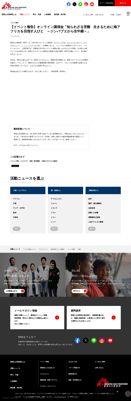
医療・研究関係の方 (74, 380)
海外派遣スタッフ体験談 (57, 249)
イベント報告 (15, 161)
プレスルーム (44, 374)
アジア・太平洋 (28, 208)
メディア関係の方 (74, 368)
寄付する (123, 3)
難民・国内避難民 (35, 161)
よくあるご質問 (88, 15)
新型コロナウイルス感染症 (49, 161)
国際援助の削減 (103, 217)
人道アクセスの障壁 (103, 222)
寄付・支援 (37, 14)
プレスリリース (43, 249)
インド (65, 222)
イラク (65, 212)
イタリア (65, 208)
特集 (79, 249)
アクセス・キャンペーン (48, 386)
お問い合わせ (99, 15)
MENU (128, 14)
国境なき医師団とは (9, 14)
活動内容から (93, 190)
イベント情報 (44, 362)
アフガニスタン (65, 199)
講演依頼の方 (72, 374)
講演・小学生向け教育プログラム (26, 145)
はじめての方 (72, 362)
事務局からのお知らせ (47, 368)
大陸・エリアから (19, 190)
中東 (28, 203)
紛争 (103, 199)
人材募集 (47, 14)
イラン (65, 217)
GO (15, 229)
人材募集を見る (11, 291)
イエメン (65, 203)
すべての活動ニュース (29, 249)
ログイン (106, 3)
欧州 (28, 212)
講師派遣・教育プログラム (48, 380)
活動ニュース (15, 249)
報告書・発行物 (60, 14)
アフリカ (28, 199)
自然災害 (103, 208)
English (118, 15)
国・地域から (56, 190)
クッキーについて (60, 397)
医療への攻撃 (103, 212)
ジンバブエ (24, 161)
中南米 (28, 217)
